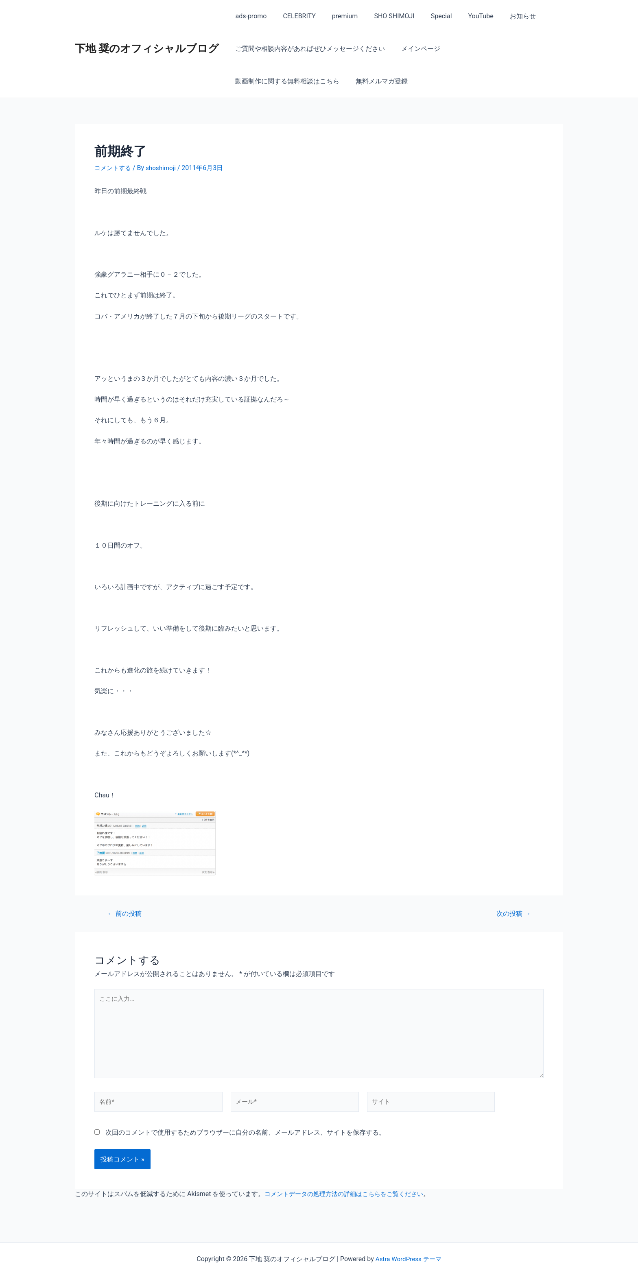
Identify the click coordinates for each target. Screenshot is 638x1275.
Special (426, 16)
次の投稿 (512, 913)
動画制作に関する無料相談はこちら (500, 48)
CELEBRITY (294, 16)
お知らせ (502, 16)
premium (337, 16)
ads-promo (249, 16)
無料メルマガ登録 (260, 81)
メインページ (415, 48)
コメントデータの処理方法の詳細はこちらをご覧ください (349, 1199)
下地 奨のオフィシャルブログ (147, 48)
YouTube (463, 16)
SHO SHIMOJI (383, 16)
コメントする (113, 168)
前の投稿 (126, 913)
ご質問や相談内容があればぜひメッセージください (308, 48)
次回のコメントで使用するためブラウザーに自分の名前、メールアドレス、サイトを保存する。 (245, 1138)
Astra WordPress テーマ (408, 1259)
